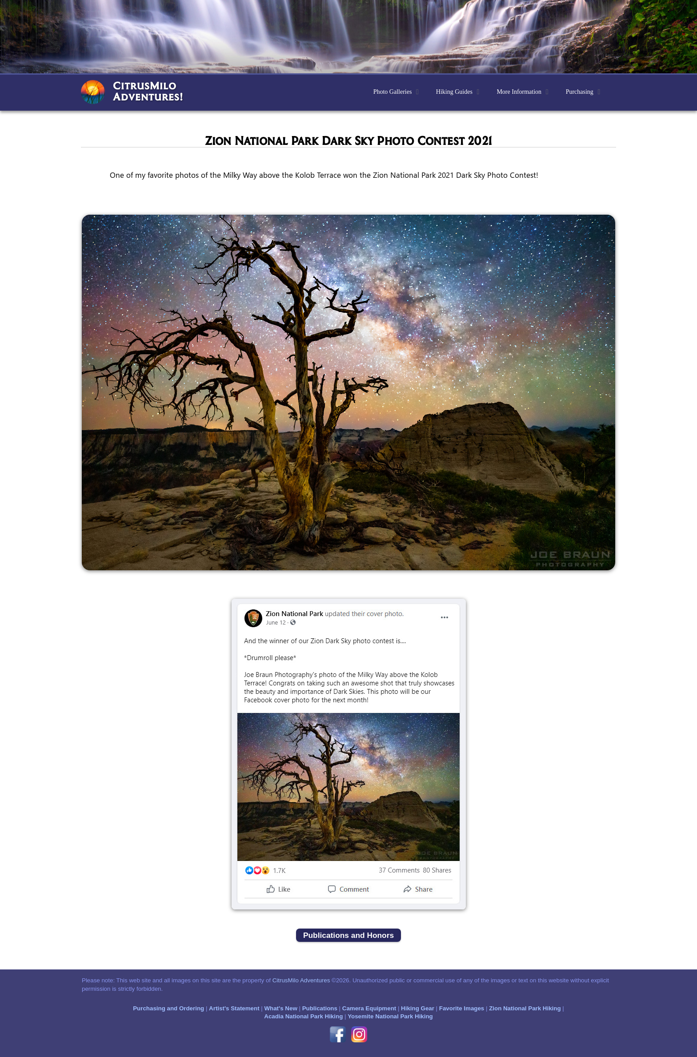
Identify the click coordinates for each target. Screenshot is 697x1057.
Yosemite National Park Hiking (390, 1016)
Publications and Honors (348, 935)
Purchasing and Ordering (168, 1008)
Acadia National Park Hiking (303, 1016)
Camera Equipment (369, 1008)
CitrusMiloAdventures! (148, 91)
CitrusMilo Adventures (301, 980)
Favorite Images (461, 1008)
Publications (319, 1008)
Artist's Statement (234, 1008)
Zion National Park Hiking (525, 1008)
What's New (280, 1008)
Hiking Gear (417, 1008)
